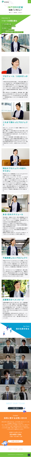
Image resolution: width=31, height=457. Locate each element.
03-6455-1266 (15, 434)
